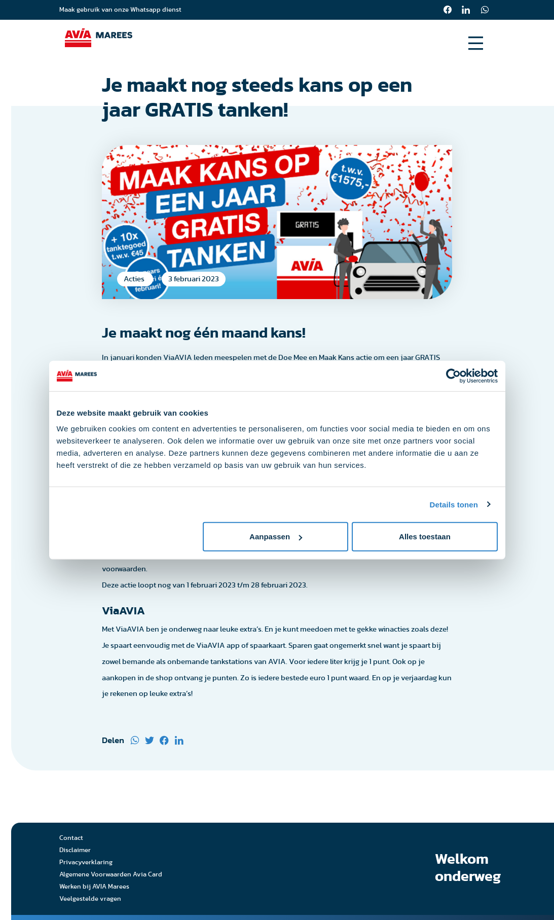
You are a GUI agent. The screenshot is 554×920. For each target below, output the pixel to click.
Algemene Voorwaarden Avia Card (110, 875)
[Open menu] (475, 43)
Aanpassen (275, 536)
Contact (71, 839)
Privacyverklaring (86, 863)
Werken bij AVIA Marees (94, 888)
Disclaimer (75, 851)
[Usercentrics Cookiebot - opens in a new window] (453, 375)
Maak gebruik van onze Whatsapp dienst (120, 10)
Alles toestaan (425, 536)
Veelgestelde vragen (90, 900)
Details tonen (454, 504)
